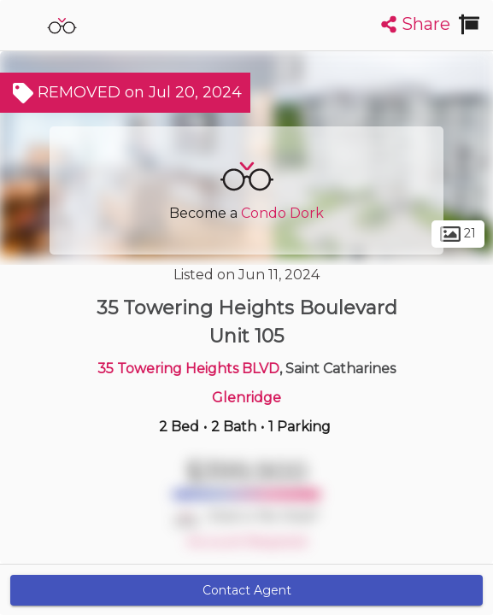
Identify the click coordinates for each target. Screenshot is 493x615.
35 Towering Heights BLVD (188, 368)
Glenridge (246, 398)
